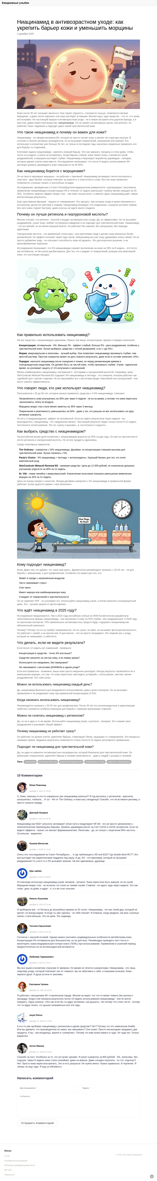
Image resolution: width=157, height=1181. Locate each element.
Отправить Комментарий (37, 1123)
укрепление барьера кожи (71, 762)
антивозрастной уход (48, 762)
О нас (7, 1156)
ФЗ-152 (7, 1170)
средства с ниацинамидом (119, 762)
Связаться (9, 1175)
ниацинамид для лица (95, 762)
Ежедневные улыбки (15, 2)
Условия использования (16, 1161)
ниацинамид (30, 762)
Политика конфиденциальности (19, 1165)
